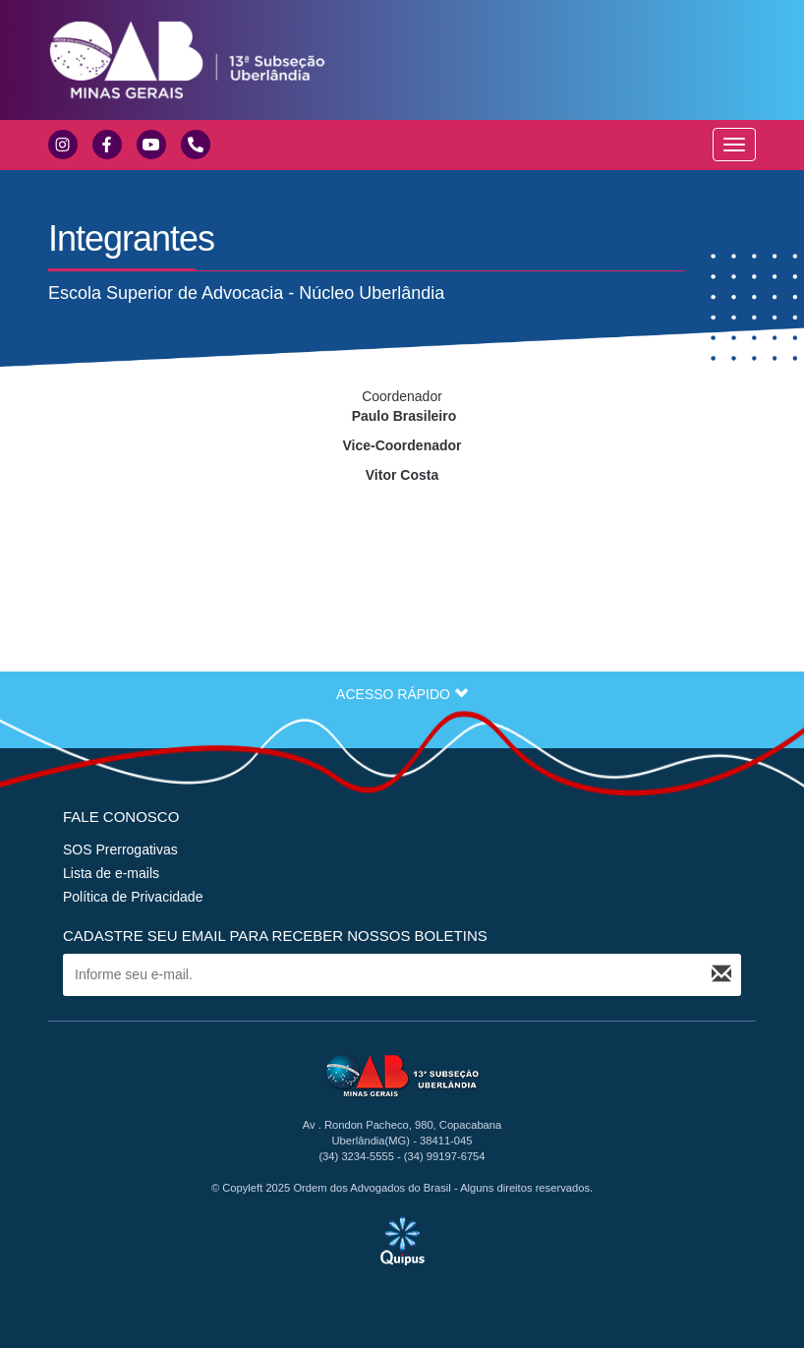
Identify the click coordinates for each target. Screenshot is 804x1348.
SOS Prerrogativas (120, 849)
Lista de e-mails (111, 873)
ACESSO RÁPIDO (402, 694)
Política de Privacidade (132, 897)
